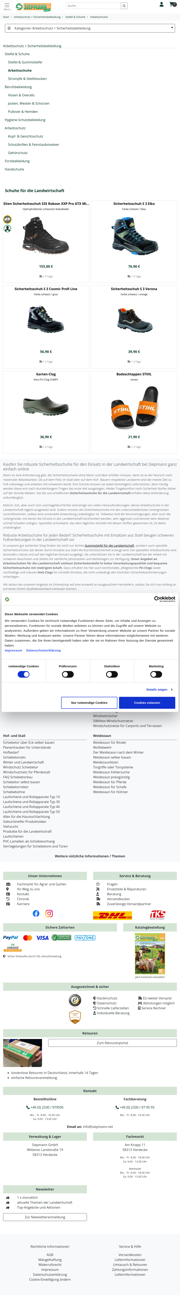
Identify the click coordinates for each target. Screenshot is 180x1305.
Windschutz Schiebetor (20, 767)
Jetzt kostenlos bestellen (150, 977)
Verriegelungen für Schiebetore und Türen (35, 846)
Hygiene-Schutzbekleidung (25, 120)
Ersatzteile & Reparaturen (119, 889)
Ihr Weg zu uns (21, 889)
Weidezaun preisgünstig (111, 777)
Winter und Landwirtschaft (23, 762)
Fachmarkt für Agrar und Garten (34, 884)
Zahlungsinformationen (130, 1269)
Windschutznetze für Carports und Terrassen (127, 726)
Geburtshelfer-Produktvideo (24, 821)
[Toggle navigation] (7, 6)
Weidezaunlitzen (105, 762)
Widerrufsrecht (49, 1264)
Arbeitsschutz (15, 128)
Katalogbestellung (150, 927)
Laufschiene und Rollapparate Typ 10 (31, 797)
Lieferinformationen (130, 1259)
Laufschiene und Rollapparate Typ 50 (31, 811)
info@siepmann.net (98, 1126)
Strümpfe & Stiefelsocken (27, 78)
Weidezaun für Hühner (110, 792)
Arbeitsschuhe (20, 70)
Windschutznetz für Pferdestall (26, 772)
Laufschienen (13, 836)
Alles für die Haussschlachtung (26, 816)
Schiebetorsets (14, 757)
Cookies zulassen (147, 702)
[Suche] (93, 5)
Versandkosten (111, 899)
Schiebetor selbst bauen (21, 782)
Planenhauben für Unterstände (27, 747)
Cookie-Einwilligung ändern (50, 1279)
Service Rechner (153, 1008)
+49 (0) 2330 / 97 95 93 (135, 1107)
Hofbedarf (11, 752)
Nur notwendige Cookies (89, 702)
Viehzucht (10, 826)
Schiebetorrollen (15, 787)
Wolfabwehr (102, 747)
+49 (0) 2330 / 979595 (44, 1107)
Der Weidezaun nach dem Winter (118, 752)
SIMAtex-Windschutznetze (113, 721)
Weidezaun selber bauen (112, 757)
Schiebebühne (14, 792)
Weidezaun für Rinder (109, 742)
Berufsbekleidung (18, 87)
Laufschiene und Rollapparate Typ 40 (31, 806)
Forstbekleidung (17, 161)
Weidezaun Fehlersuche (111, 772)
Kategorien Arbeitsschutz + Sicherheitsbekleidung (90, 28)
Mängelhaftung (50, 1259)
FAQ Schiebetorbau (18, 777)
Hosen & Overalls (21, 95)
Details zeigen (156, 689)
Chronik (16, 899)
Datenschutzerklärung (43, 650)
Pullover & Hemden (23, 111)
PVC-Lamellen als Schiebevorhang (29, 841)
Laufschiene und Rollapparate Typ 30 (31, 802)
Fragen (105, 884)
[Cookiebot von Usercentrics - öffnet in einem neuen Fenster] (157, 599)
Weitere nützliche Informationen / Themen (90, 856)
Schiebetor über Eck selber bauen (29, 742)
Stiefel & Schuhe (17, 54)
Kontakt (16, 894)
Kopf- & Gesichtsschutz (25, 136)
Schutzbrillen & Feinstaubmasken (33, 144)
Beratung (107, 894)
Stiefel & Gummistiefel (25, 62)
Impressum (13, 650)
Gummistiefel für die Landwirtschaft (109, 545)
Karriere (16, 904)
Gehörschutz (18, 153)
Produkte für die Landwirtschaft (27, 831)
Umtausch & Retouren (130, 1264)
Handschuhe (14, 169)
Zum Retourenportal (112, 1043)
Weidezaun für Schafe (109, 787)
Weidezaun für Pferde (109, 782)
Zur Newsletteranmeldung (45, 1217)
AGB (50, 1254)
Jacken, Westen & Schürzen (28, 103)
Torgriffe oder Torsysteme (113, 767)
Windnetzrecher (105, 716)
